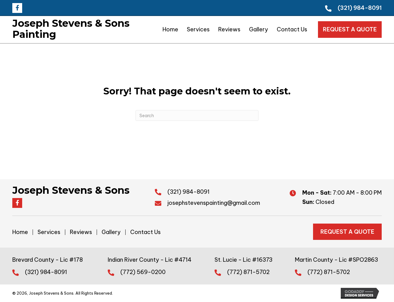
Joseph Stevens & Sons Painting (71, 28)
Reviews (81, 232)
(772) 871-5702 (248, 272)
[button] (17, 8)
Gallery (111, 232)
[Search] (197, 115)
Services (49, 232)
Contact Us (145, 232)
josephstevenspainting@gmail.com (213, 202)
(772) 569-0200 (143, 272)
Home (20, 232)
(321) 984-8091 (360, 7)
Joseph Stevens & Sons (71, 190)
